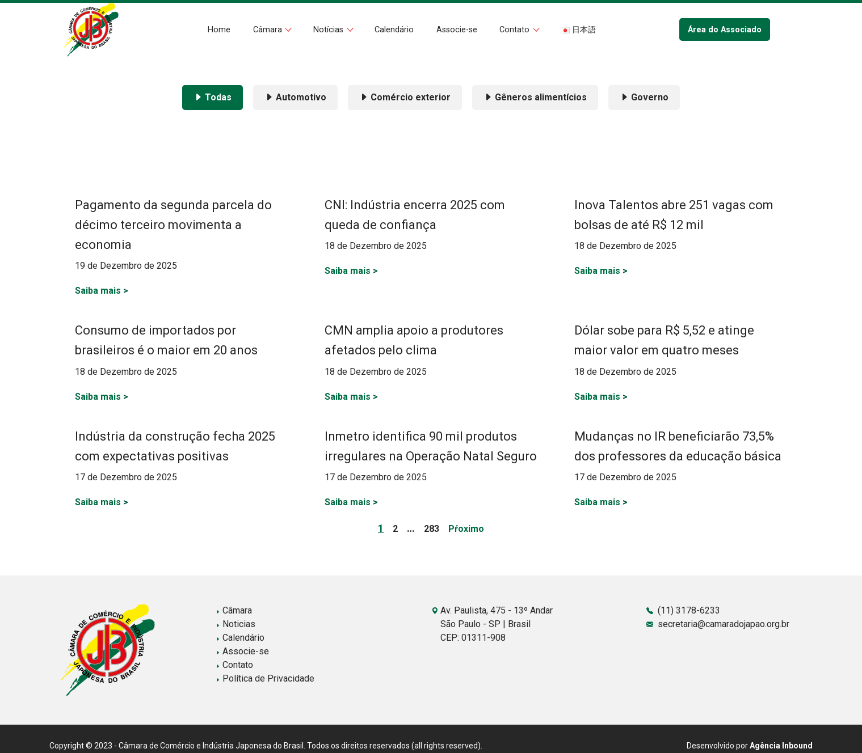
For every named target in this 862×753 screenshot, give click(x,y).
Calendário (394, 30)
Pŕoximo (466, 528)
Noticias (235, 624)
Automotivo (295, 97)
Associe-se (456, 30)
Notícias (329, 30)
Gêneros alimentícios (535, 97)
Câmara (268, 30)
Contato (515, 30)
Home (219, 30)
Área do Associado (725, 30)
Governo (644, 97)
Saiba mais (101, 290)
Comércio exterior (405, 97)
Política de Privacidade (265, 678)
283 (431, 528)
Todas (213, 97)
